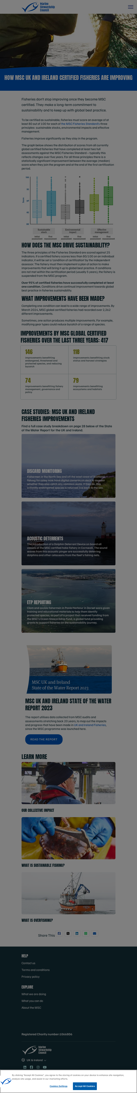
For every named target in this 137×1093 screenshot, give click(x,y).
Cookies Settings (58, 1086)
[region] (68, 1081)
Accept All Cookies (85, 1086)
